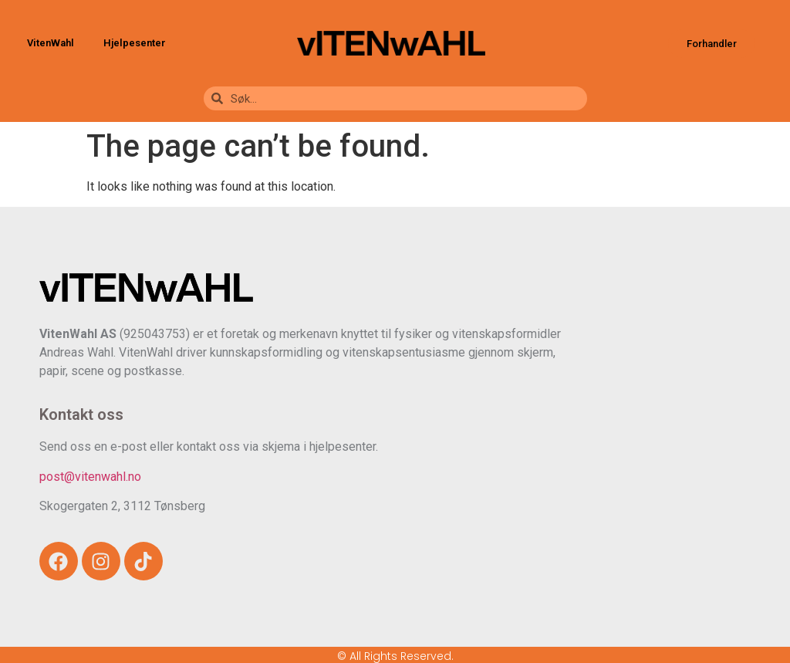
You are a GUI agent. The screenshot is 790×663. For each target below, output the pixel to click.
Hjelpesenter (134, 43)
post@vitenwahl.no (90, 476)
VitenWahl (54, 43)
